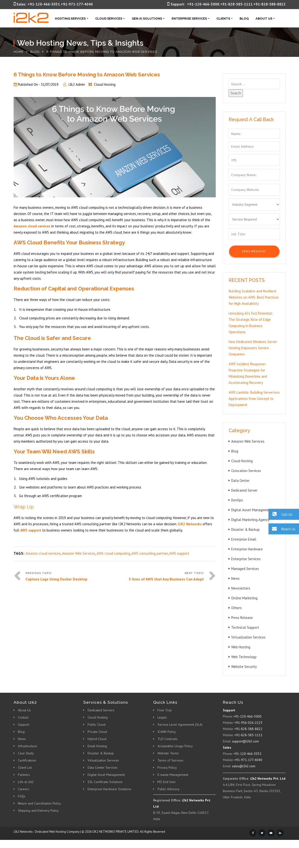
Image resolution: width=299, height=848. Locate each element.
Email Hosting (97, 746)
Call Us (280, 514)
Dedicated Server (244, 490)
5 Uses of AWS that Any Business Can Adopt (166, 579)
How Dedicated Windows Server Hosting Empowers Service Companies (253, 347)
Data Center (240, 480)
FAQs (21, 796)
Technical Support (245, 627)
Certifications (27, 760)
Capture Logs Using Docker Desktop (56, 579)
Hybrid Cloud (97, 739)
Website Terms (168, 753)
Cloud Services (108, 18)
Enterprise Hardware (247, 549)
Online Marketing (244, 598)
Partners (24, 775)
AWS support (179, 553)
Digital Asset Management (251, 510)
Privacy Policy (167, 767)
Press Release (242, 617)
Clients (223, 18)
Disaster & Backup (245, 529)
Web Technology (244, 657)
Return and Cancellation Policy (39, 803)
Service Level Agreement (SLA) (179, 724)
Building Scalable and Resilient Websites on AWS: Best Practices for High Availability (254, 297)
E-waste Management (172, 775)
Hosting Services (70, 18)
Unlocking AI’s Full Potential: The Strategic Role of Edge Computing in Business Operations (251, 322)
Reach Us (281, 528)
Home (19, 52)
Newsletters (240, 588)
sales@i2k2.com (243, 766)
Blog (244, 18)
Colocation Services (246, 470)
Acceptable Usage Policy (175, 746)
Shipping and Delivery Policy (38, 810)
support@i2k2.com (245, 741)
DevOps (237, 500)
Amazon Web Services (78, 553)
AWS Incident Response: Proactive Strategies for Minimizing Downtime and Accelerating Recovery (248, 373)
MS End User (166, 782)
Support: (178, 4)
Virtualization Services (248, 637)
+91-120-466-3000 (203, 4)
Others (236, 608)
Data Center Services (103, 767)
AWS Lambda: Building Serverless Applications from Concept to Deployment (254, 398)
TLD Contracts (167, 739)
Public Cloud (96, 724)
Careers (23, 789)
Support (23, 724)
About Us (264, 18)
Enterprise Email (243, 539)
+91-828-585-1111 (236, 4)
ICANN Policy (166, 732)
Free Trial (164, 710)
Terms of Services (170, 760)
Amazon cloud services (43, 553)
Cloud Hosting (104, 84)
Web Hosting (240, 647)
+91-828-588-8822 (269, 4)
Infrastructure (27, 746)
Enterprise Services (189, 18)
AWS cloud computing (113, 553)
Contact (23, 717)
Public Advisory (168, 789)
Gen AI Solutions (147, 18)
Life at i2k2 (26, 782)
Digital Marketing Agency (250, 519)
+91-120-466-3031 (44, 4)
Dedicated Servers (101, 710)
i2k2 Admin (76, 84)
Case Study (26, 753)
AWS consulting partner (149, 553)
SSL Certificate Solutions (105, 782)
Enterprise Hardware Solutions (109, 789)
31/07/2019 (49, 84)
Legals (162, 717)
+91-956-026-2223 (248, 722)
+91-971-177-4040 (77, 4)
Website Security (244, 666)
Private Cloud (97, 732)
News (235, 578)
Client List (25, 767)
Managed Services (245, 568)
